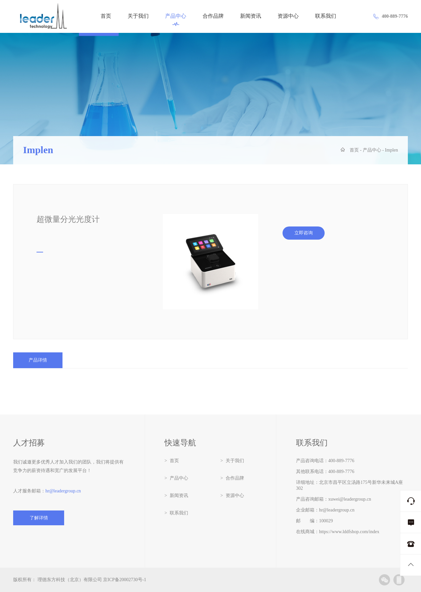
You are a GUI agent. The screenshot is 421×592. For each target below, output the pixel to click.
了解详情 (39, 517)
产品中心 (175, 19)
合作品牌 (213, 16)
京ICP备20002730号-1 (124, 579)
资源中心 (288, 16)
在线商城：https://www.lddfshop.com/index (337, 531)
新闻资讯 (250, 16)
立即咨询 (303, 232)
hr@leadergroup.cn (63, 490)
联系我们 (325, 16)
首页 (106, 16)
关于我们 (138, 16)
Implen (391, 150)
